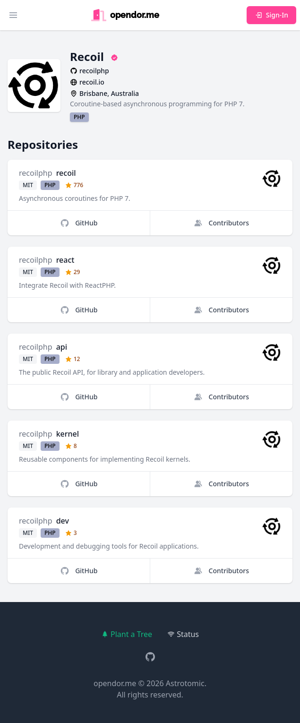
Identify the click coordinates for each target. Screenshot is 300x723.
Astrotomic (185, 683)
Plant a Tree (126, 634)
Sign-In (271, 14)
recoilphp (35, 173)
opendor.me (115, 683)
